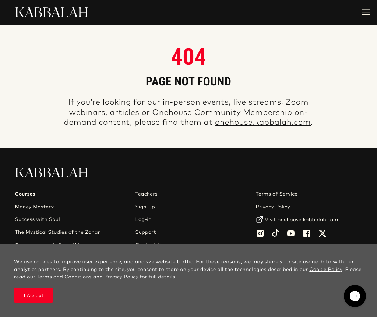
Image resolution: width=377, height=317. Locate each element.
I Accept (33, 295)
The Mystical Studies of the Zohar (57, 232)
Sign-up (145, 206)
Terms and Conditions (64, 276)
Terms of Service (277, 194)
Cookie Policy (325, 269)
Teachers (146, 194)
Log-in (143, 219)
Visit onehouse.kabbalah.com (301, 219)
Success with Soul (37, 219)
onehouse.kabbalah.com (263, 123)
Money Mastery (34, 206)
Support (145, 232)
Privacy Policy (273, 206)
